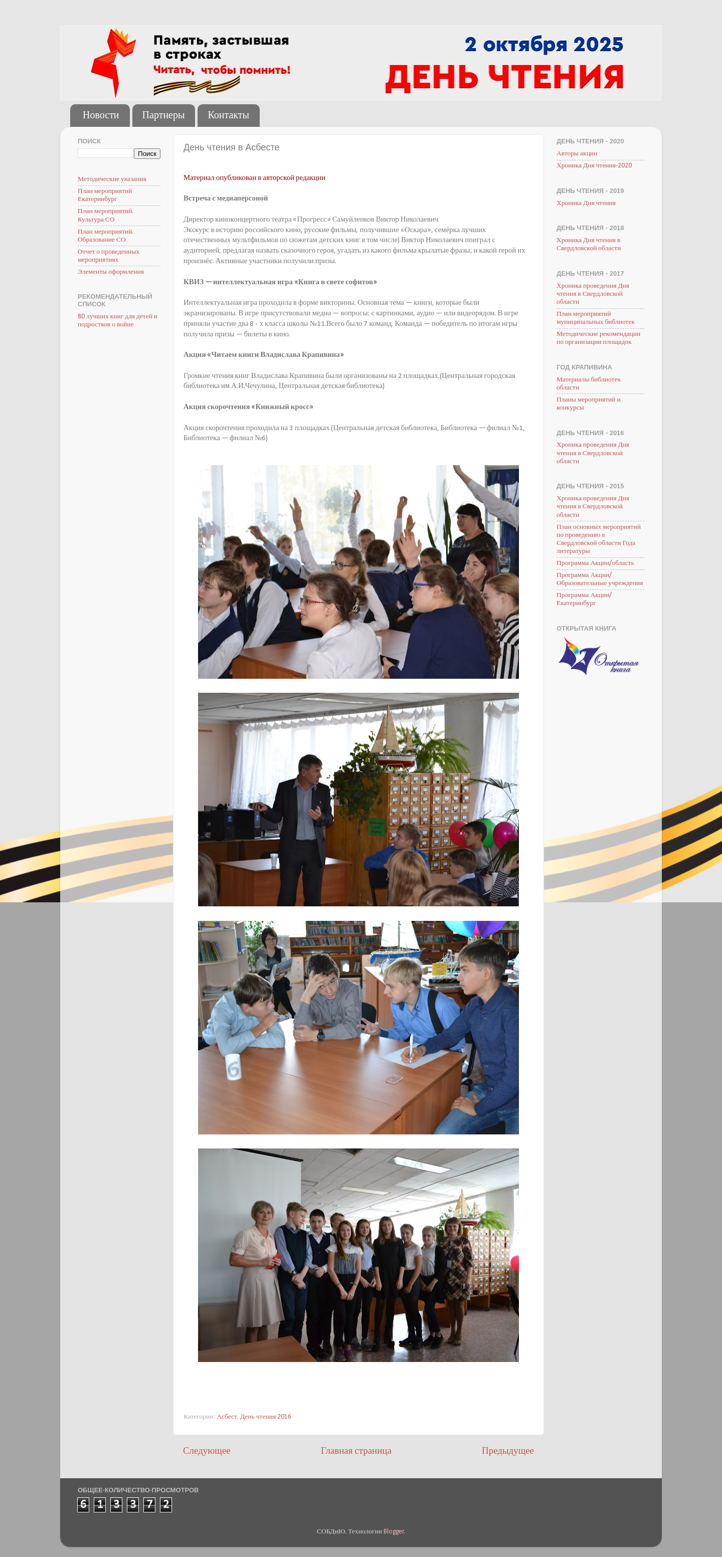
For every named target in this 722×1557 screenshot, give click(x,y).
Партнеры (163, 116)
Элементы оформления (111, 272)
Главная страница (356, 1451)
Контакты (228, 116)
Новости (101, 116)
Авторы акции (577, 153)
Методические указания (112, 179)
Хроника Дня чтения (586, 203)
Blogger (394, 1531)
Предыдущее (508, 1451)
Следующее (207, 1451)
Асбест (227, 1417)
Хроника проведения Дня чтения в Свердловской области (593, 294)
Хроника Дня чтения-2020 (594, 165)
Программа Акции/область (595, 563)
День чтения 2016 (265, 1417)
